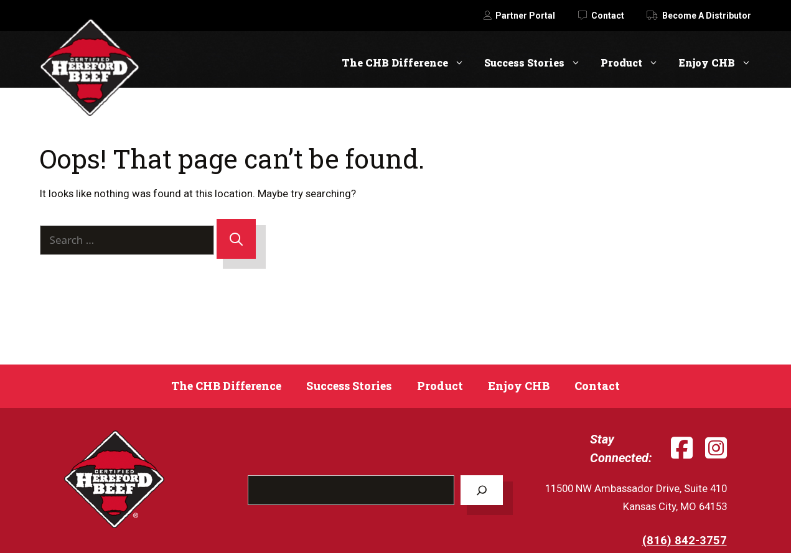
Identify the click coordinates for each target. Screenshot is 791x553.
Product (634, 62)
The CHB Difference (408, 62)
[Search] (236, 239)
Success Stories (537, 62)
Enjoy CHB (714, 62)
